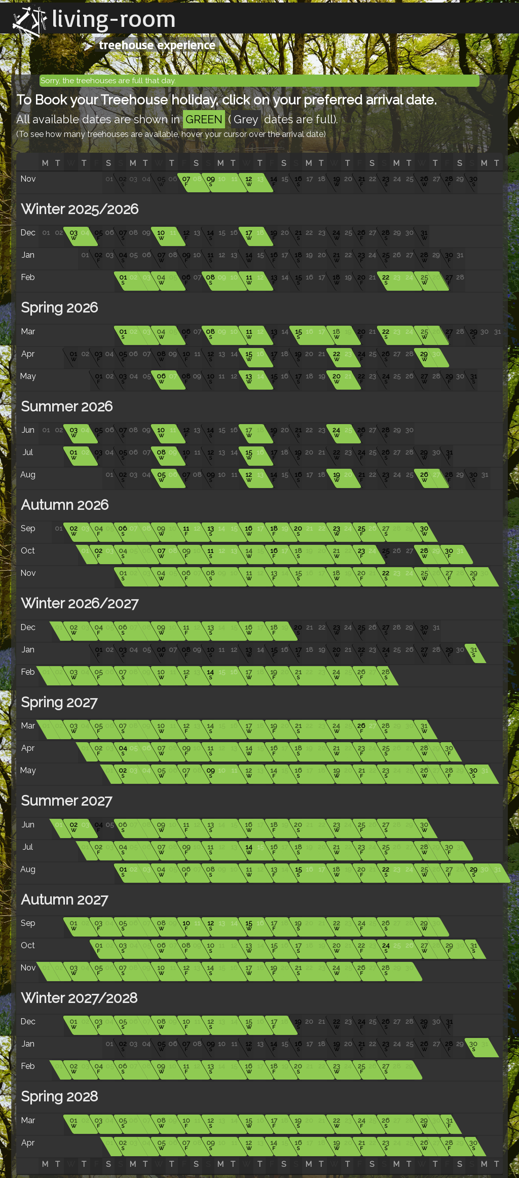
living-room (114, 18)
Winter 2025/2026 (77, 209)
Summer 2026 (65, 406)
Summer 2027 (64, 800)
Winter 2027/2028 (77, 998)
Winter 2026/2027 (77, 603)
